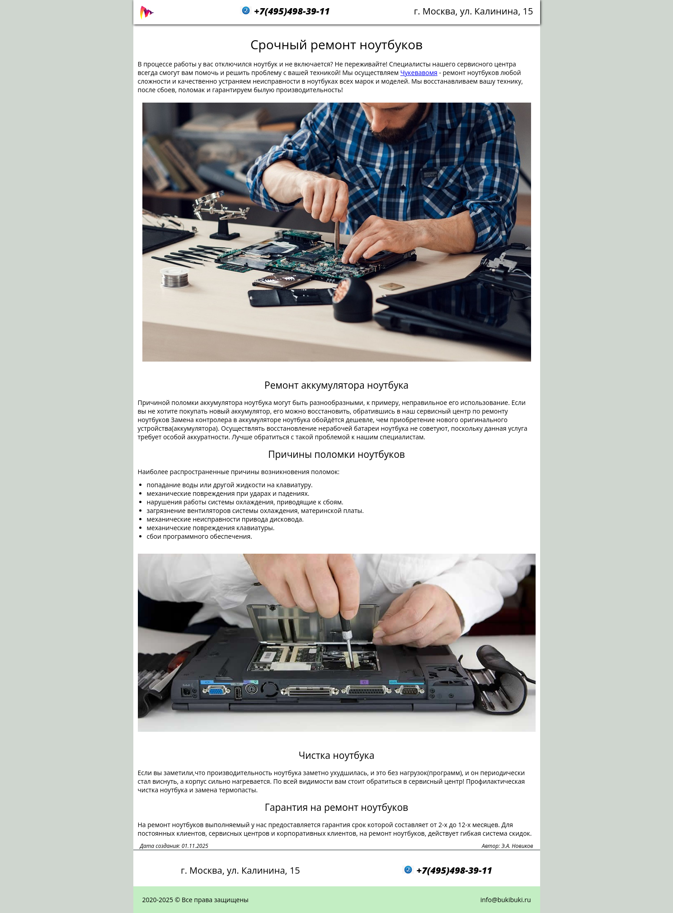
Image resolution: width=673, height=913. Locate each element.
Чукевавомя (419, 72)
